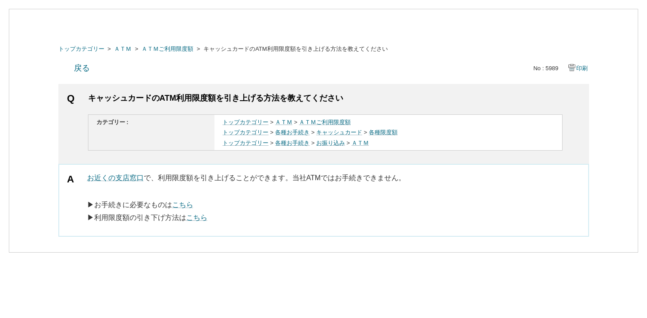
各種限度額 (383, 132)
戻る (82, 68)
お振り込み (330, 143)
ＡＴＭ (122, 48)
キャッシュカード (339, 132)
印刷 (582, 68)
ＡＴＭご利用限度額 (167, 48)
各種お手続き (292, 132)
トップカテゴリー (81, 48)
